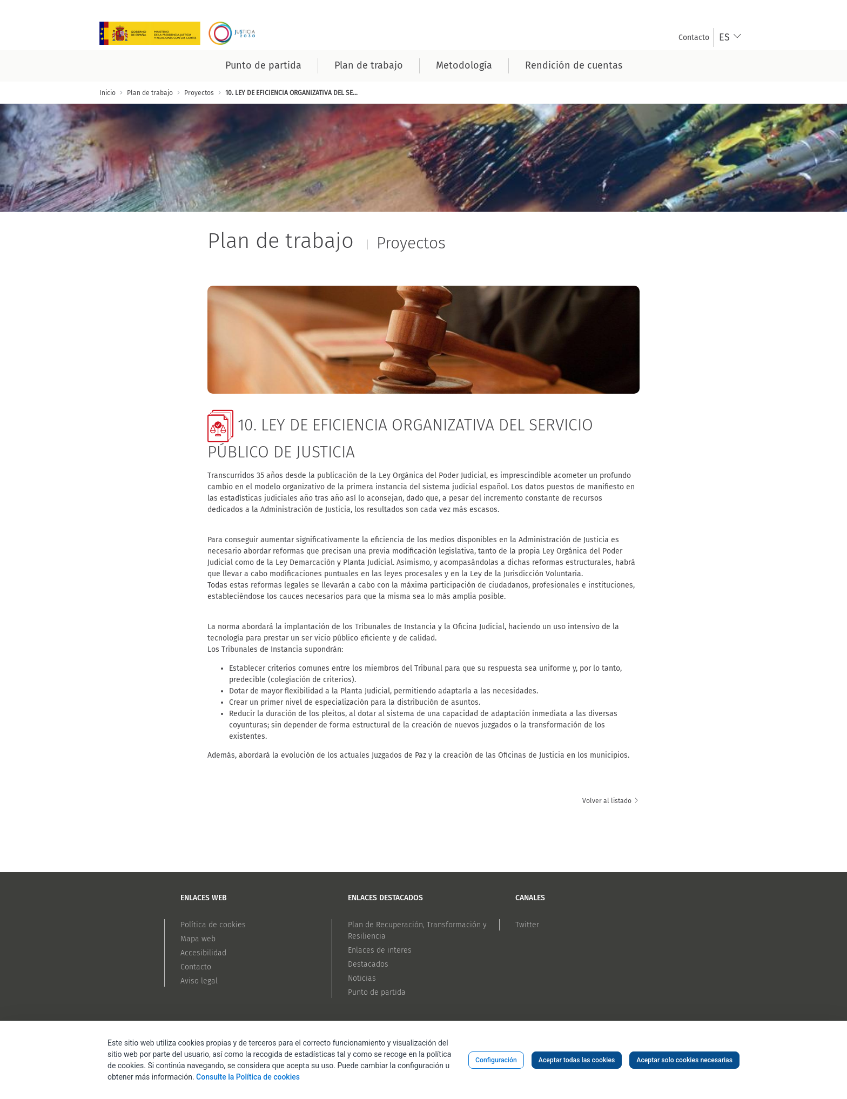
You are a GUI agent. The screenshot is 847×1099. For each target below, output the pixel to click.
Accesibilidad (203, 953)
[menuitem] (694, 37)
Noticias (362, 978)
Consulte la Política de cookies (248, 1077)
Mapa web (198, 938)
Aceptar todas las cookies (577, 1060)
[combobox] (731, 37)
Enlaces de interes (380, 950)
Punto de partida (377, 992)
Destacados (368, 964)
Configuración (496, 1060)
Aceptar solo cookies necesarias (684, 1060)
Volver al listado (611, 801)
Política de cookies (213, 924)
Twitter (527, 924)
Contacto (195, 967)
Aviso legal (199, 981)
